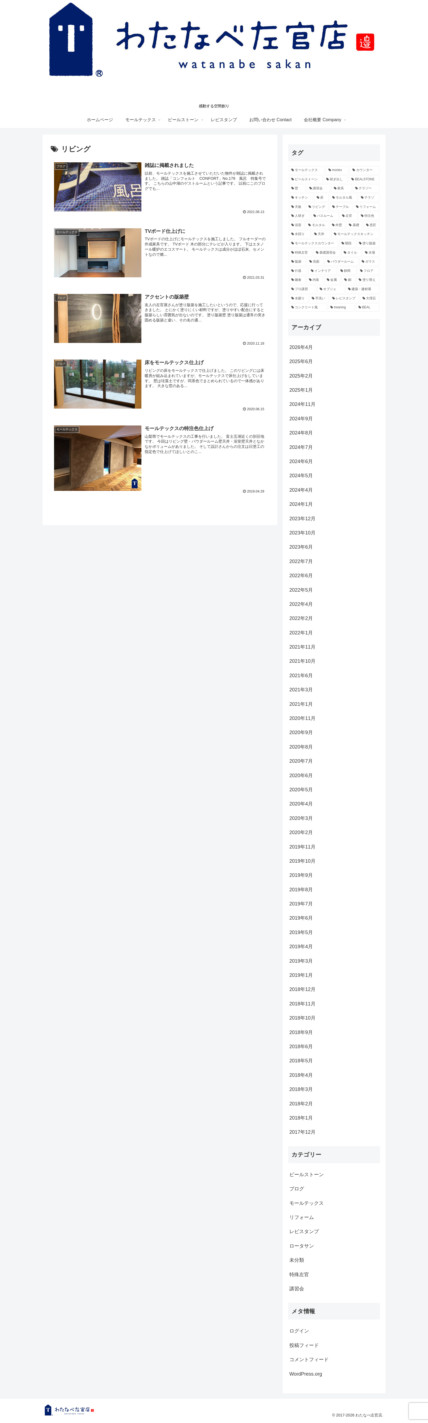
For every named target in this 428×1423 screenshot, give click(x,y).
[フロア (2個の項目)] (368, 271)
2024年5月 (301, 475)
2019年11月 (302, 847)
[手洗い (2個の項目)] (319, 298)
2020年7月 (301, 761)
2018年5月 (301, 1060)
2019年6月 (301, 918)
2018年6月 (301, 1046)
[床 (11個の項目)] (321, 198)
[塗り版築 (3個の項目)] (367, 243)
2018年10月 (302, 1018)
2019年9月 (301, 875)
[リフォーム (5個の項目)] (366, 207)
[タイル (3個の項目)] (351, 253)
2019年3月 (301, 961)
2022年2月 (301, 618)
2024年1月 (301, 504)
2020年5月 (301, 789)
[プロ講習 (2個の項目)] (302, 289)
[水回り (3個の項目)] (300, 234)
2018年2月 (301, 1103)
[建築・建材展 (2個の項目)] (362, 289)
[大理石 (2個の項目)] (369, 298)
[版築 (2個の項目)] (297, 262)
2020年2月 (301, 832)
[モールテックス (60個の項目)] (307, 170)
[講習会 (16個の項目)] (318, 188)
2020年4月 (301, 804)
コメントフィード (309, 1359)
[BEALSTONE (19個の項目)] (364, 179)
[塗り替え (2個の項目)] (367, 280)
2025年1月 (301, 390)
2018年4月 (301, 1075)
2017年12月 (302, 1132)
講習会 (296, 1288)
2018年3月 (301, 1089)
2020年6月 (301, 775)
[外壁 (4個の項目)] (337, 225)
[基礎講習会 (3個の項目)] (326, 253)
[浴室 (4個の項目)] (297, 225)
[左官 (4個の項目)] (348, 216)
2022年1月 (301, 633)
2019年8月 (301, 889)
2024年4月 (301, 490)
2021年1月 (301, 704)
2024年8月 (301, 433)
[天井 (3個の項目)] (321, 234)
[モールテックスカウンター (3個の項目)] (313, 243)
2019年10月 (302, 861)
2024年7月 (301, 447)
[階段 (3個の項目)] (347, 243)
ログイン (299, 1331)
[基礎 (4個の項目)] (354, 225)
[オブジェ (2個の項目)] (330, 289)
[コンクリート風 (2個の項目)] (308, 307)
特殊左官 (299, 1274)
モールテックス (306, 1203)
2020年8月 (301, 747)
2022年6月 (301, 575)
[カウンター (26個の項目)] (364, 170)
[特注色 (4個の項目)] (368, 216)
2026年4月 (301, 347)
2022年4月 (301, 604)
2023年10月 (302, 533)
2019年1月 (301, 975)
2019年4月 (301, 946)
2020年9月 (301, 732)
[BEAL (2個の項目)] (367, 307)
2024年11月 (302, 404)
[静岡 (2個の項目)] (347, 271)
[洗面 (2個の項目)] (315, 262)
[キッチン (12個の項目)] (301, 198)
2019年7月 (301, 904)
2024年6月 (301, 461)
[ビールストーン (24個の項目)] (306, 179)
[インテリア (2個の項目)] (322, 271)
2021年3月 (301, 689)
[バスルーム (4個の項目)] (324, 216)
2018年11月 (302, 1004)
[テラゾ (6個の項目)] (368, 198)
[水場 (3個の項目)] (370, 253)
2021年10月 (302, 661)
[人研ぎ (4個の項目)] (299, 216)
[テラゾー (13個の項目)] (366, 188)
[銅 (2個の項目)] (348, 280)
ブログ (296, 1188)
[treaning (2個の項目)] (341, 307)
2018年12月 (302, 989)
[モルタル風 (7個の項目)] (343, 198)
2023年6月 (301, 547)
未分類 (296, 1260)
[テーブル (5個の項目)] (341, 207)
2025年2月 (301, 376)
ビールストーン (306, 1174)
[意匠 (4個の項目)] (371, 225)
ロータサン (301, 1246)
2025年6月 (301, 361)
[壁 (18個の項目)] (297, 188)
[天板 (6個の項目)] (297, 207)
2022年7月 (301, 561)
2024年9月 (301, 418)
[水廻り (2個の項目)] (298, 298)
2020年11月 (302, 718)
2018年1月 (301, 1118)
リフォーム (301, 1217)
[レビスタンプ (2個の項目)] (344, 298)
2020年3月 (301, 818)
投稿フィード (304, 1345)
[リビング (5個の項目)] (317, 207)
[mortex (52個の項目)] (337, 170)
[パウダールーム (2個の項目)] (341, 262)
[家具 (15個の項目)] (341, 188)
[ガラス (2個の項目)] (369, 262)
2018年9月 (301, 1032)
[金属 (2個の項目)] (332, 280)
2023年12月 (302, 518)
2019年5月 (301, 932)
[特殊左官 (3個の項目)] (300, 253)
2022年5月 (301, 590)
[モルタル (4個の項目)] (317, 225)
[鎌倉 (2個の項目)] (297, 280)
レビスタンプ (304, 1231)
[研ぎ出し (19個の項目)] (336, 179)
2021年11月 (302, 647)
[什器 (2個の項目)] (298, 271)
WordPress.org (305, 1374)
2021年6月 (301, 675)
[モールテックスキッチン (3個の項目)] (355, 234)
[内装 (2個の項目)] (315, 280)
